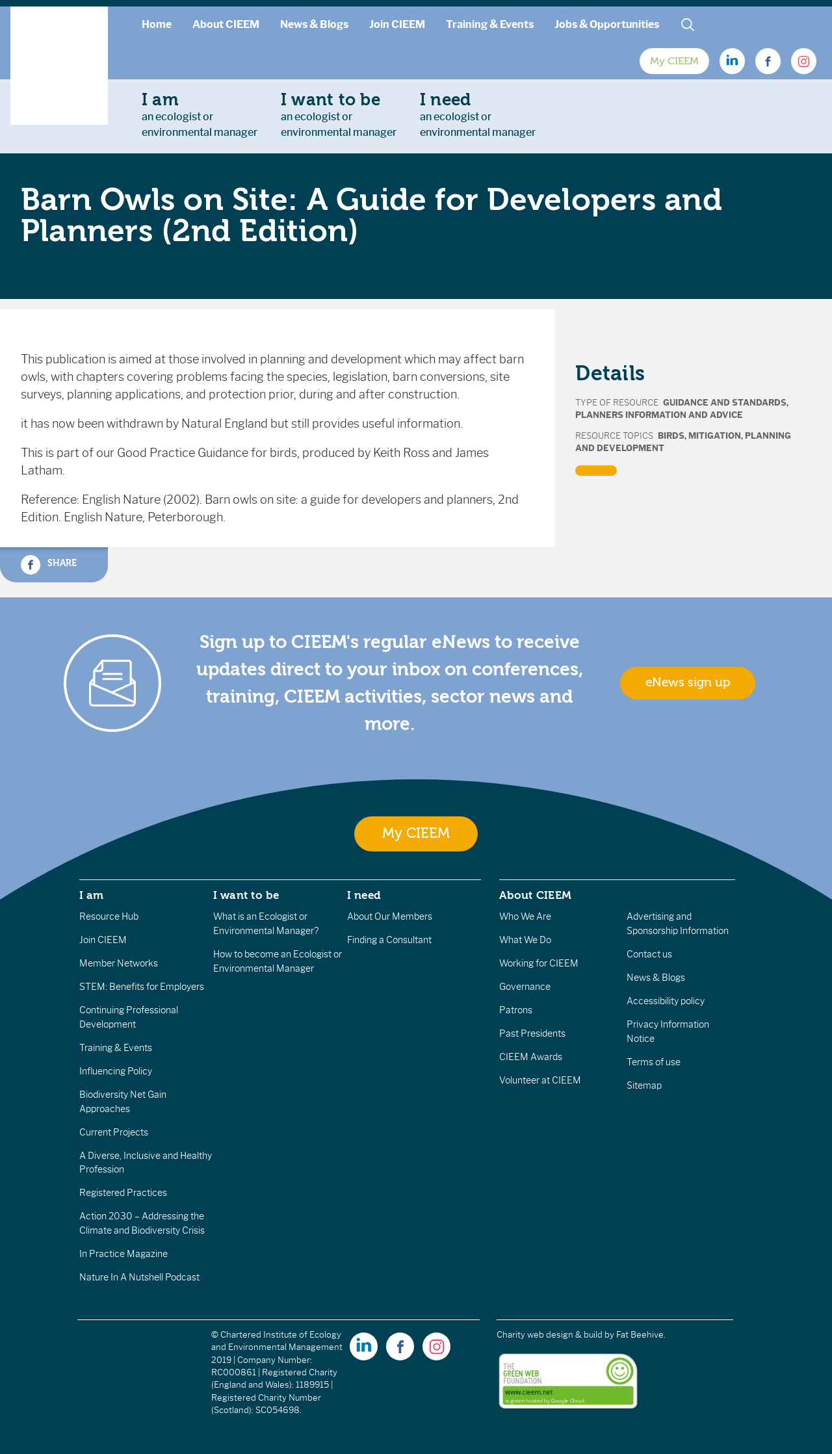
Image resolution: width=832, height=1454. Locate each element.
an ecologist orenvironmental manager (199, 114)
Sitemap (644, 1085)
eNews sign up (687, 682)
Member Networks (118, 963)
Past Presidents (532, 1033)
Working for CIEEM (538, 963)
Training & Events (490, 24)
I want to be (246, 895)
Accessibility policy (666, 1001)
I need (364, 895)
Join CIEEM (397, 24)
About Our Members (389, 916)
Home (157, 24)
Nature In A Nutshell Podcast (139, 1277)
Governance (525, 987)
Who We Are (525, 916)
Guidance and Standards (724, 403)
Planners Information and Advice (659, 415)
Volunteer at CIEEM (540, 1080)
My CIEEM (674, 61)
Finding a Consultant (389, 940)
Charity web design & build (550, 1335)
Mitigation (714, 436)
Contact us (649, 954)
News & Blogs (314, 24)
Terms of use (654, 1062)
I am (91, 895)
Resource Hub (108, 916)
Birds (671, 436)
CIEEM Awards (530, 1057)
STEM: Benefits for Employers (141, 987)
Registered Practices (123, 1193)
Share (49, 565)
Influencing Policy (115, 1071)
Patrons (515, 1010)
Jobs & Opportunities (606, 24)
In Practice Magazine (123, 1254)
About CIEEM (225, 24)
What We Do (525, 940)
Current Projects (113, 1132)
